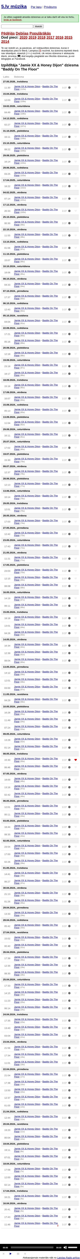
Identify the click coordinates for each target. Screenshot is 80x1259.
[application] (40, 1247)
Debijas (22, 33)
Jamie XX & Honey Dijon (27, 86)
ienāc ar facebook (13, 20)
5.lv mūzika (14, 6)
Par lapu (36, 7)
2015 (68, 37)
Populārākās (40, 33)
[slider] (32, 1247)
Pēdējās (8, 33)
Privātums (50, 7)
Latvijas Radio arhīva (68, 1257)
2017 (50, 37)
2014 (5, 41)
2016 (59, 37)
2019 (33, 37)
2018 (41, 37)
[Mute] (65, 1247)
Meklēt (38, 26)
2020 (24, 37)
